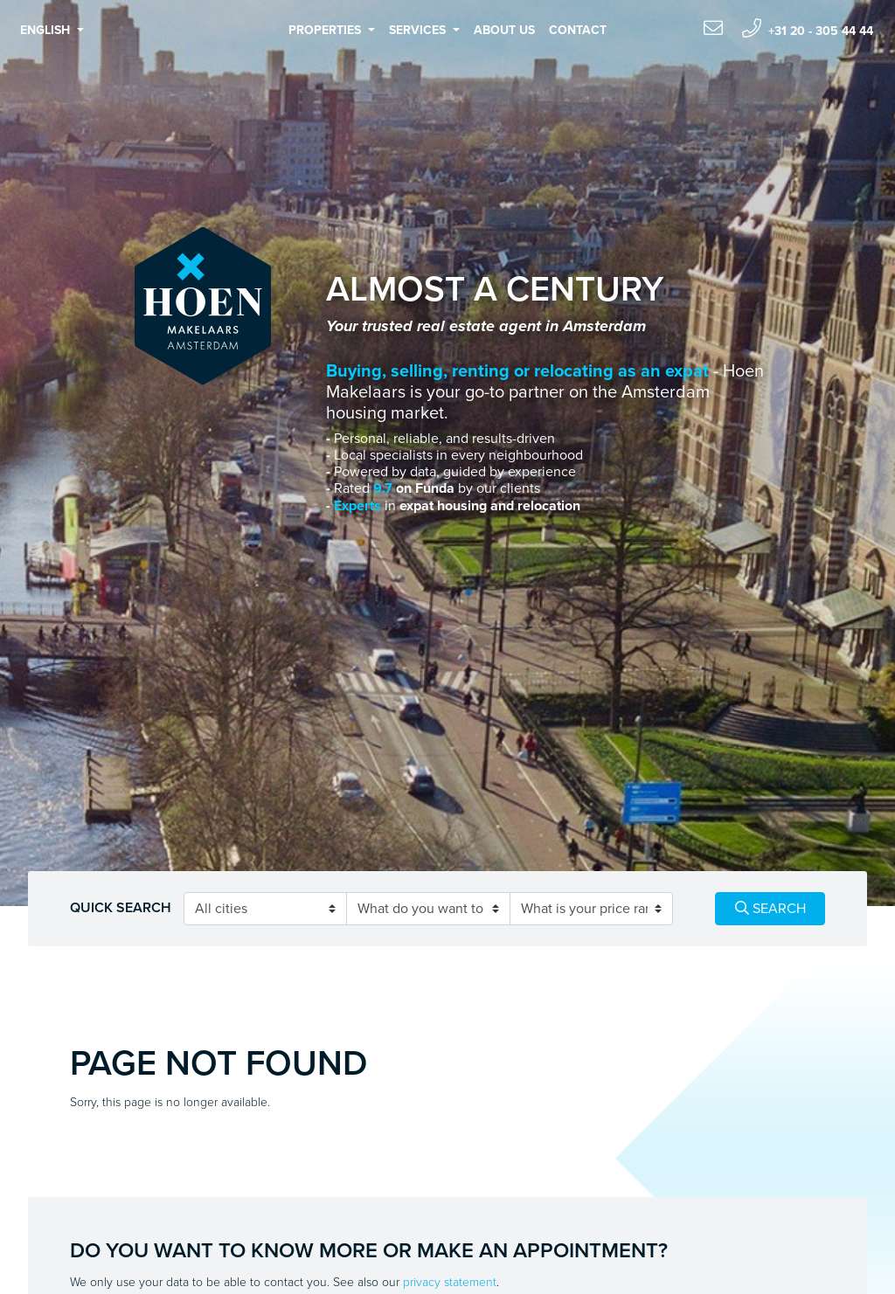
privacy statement (449, 1282)
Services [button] (419, 30)
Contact (578, 30)
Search (770, 908)
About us (504, 30)
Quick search (120, 908)
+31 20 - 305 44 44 (807, 28)
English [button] (46, 30)
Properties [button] (326, 30)
